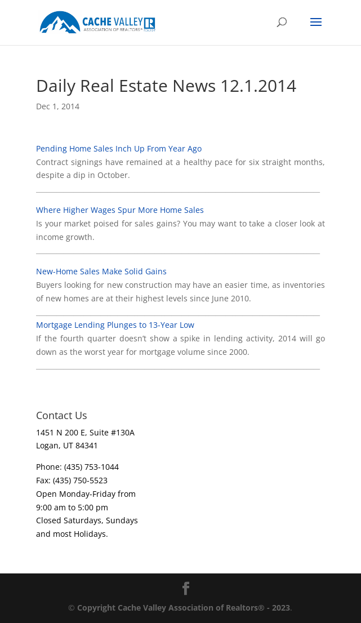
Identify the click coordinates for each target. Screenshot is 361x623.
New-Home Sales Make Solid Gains (101, 271)
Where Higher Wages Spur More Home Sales (120, 209)
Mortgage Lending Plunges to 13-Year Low (115, 324)
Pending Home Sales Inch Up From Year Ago (119, 148)
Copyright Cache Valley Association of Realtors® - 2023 (183, 607)
